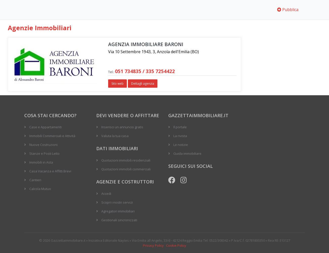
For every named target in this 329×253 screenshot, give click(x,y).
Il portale (180, 127)
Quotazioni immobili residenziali (125, 160)
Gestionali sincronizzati (119, 220)
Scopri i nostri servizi (117, 202)
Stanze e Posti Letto (44, 153)
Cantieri (35, 180)
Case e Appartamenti (45, 127)
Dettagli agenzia (142, 83)
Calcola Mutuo (40, 188)
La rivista (180, 136)
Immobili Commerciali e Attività (52, 136)
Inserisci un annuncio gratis (122, 127)
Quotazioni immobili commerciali (126, 169)
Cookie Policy (176, 245)
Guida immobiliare (187, 153)
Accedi (106, 193)
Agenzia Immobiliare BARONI (145, 44)
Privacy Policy (153, 245)
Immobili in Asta (41, 162)
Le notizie (180, 144)
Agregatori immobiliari (118, 211)
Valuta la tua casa (115, 136)
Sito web (117, 83)
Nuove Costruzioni (43, 144)
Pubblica (287, 9)
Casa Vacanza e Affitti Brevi (50, 171)
